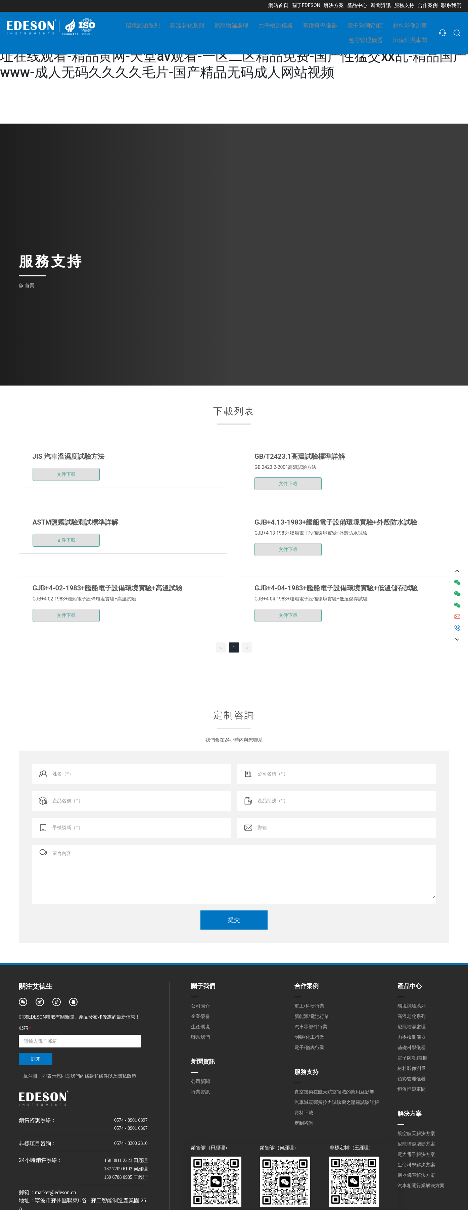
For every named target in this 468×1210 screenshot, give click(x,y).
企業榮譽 (200, 1016)
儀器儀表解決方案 (416, 1175)
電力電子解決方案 (416, 1154)
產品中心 (409, 985)
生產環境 (200, 1026)
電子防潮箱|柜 (412, 1058)
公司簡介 (200, 1006)
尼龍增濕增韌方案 (416, 1144)
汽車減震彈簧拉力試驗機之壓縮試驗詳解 (336, 1102)
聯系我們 (200, 1037)
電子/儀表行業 (309, 1047)
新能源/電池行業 (311, 1016)
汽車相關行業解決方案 (420, 1185)
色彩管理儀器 (411, 1078)
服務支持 (306, 1071)
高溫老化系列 (411, 1016)
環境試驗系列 (411, 1006)
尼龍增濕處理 (411, 1026)
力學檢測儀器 (411, 1037)
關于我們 (203, 985)
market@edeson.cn (55, 1192)
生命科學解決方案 (416, 1164)
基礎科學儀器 (411, 1047)
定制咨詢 (303, 1123)
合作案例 (306, 985)
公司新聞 (200, 1081)
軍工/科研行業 (309, 1006)
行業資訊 (200, 1091)
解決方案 (409, 1113)
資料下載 (303, 1112)
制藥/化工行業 (309, 1037)
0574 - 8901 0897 (130, 1120)
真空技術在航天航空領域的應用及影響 (334, 1091)
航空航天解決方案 (416, 1133)
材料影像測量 (411, 1068)
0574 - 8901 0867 (130, 1128)
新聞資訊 (203, 1061)
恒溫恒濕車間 (411, 1089)
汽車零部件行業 (310, 1026)
